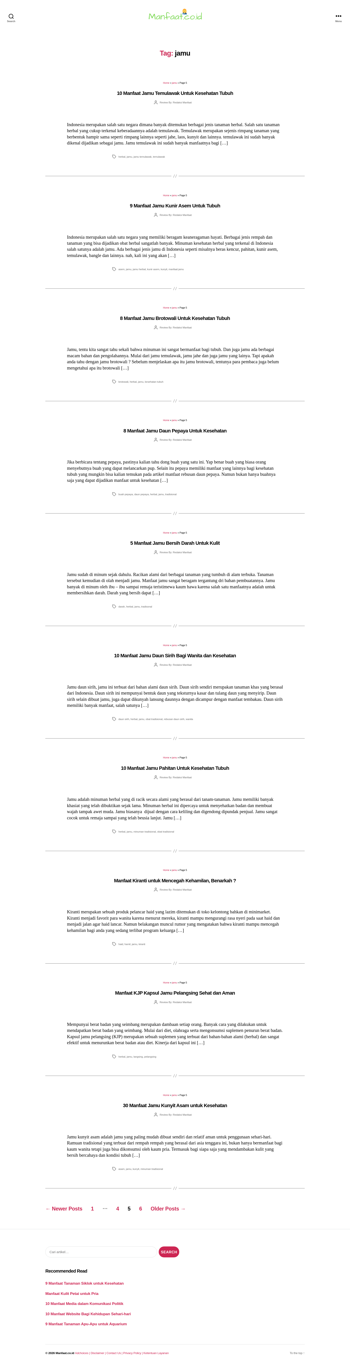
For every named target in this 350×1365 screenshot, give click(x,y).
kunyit (164, 269)
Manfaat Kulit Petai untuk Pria (71, 1293)
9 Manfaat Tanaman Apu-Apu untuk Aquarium (86, 1324)
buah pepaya (125, 494)
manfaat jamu (176, 269)
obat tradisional (154, 719)
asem (121, 269)
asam (121, 1168)
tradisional (171, 494)
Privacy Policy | (133, 1353)
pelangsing (150, 1056)
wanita (189, 719)
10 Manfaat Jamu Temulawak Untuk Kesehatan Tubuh (175, 93)
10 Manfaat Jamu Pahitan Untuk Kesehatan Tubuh (175, 768)
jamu (174, 82)
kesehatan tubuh (154, 381)
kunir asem (153, 269)
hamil (128, 944)
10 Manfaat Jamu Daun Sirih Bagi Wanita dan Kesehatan (175, 655)
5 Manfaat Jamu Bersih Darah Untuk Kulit (175, 543)
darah (121, 606)
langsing (138, 1056)
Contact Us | (114, 1353)
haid (120, 944)
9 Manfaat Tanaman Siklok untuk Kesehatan (84, 1283)
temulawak (159, 156)
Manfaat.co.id (65, 1353)
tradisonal (146, 606)
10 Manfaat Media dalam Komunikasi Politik (84, 1303)
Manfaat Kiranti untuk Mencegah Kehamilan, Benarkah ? (175, 880)
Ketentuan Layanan (156, 1353)
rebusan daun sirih (174, 719)
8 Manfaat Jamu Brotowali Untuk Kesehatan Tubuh (175, 318)
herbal (121, 156)
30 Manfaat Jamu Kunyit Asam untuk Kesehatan (175, 1105)
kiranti (142, 944)
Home (166, 82)
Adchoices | (83, 1353)
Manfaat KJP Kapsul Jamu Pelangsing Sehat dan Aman (175, 993)
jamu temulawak (142, 156)
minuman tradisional (144, 831)
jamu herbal (139, 269)
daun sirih (123, 719)
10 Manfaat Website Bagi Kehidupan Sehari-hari (88, 1314)
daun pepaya (141, 494)
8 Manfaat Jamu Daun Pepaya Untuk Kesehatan (175, 431)
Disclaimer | (98, 1353)
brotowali (123, 381)
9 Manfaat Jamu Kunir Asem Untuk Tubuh (175, 206)
